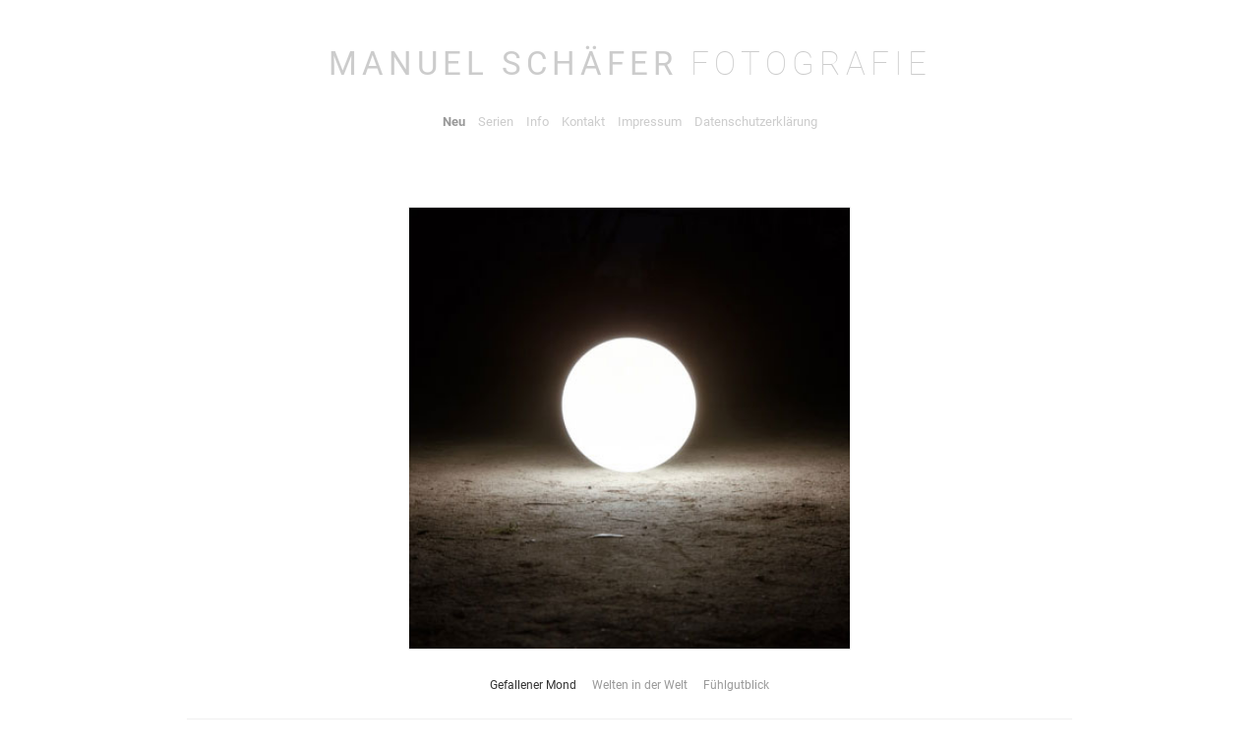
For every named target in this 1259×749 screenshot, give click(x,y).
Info (537, 121)
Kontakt (583, 121)
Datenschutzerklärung (755, 121)
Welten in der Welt (640, 685)
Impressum (650, 121)
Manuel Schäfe (630, 63)
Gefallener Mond (533, 685)
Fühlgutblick (736, 685)
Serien (495, 121)
